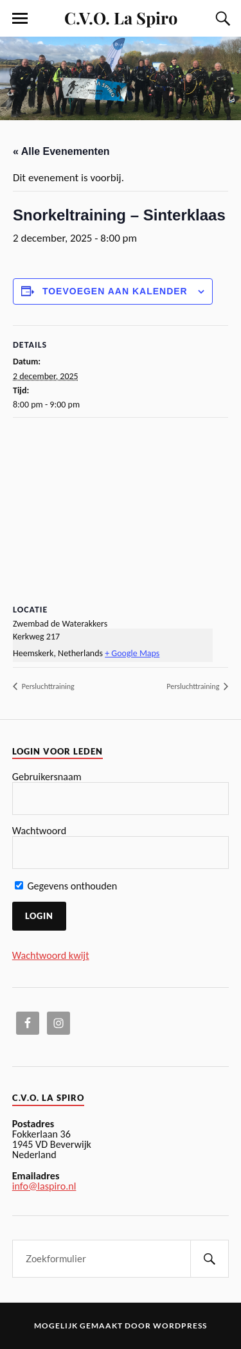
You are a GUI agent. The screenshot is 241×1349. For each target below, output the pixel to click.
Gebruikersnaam (47, 777)
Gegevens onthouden (66, 886)
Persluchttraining (47, 686)
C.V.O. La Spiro (120, 17)
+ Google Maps (132, 653)
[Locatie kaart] (120, 510)
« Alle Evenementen (61, 151)
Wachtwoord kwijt (50, 955)
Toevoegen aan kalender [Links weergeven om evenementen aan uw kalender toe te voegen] (115, 291)
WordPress (180, 1325)
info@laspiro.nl (44, 1186)
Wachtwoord (39, 831)
